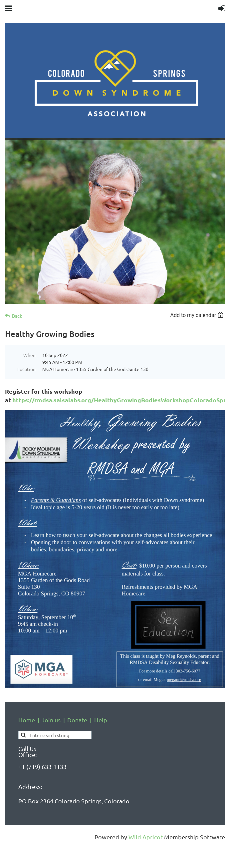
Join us (51, 719)
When (29, 355)
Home (26, 719)
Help (100, 719)
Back (17, 316)
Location (26, 369)
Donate (77, 719)
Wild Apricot (145, 836)
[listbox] (197, 315)
